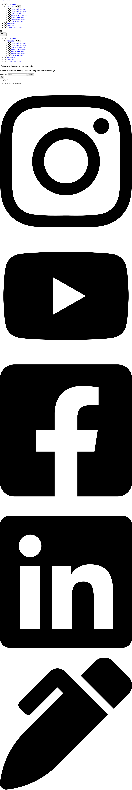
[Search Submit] (27, 75)
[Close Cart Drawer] (2, 77)
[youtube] (66, 354)
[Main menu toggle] (3, 34)
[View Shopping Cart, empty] (66, 31)
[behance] (66, 789)
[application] (15, 7)
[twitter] (66, 236)
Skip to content (5, 1)
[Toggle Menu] (19, 7)
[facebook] (66, 656)
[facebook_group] (66, 505)
